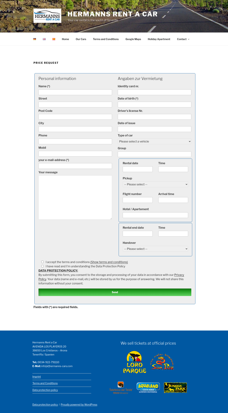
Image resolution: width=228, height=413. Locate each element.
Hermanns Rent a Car (113, 14)
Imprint (36, 376)
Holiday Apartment (159, 39)
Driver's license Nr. (154, 114)
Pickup (155, 181)
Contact (183, 39)
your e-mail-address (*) (75, 163)
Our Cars (81, 39)
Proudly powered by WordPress (79, 404)
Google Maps (133, 39)
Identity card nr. (154, 90)
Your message (75, 195)
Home (65, 39)
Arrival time (173, 197)
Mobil (75, 151)
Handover (155, 246)
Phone (75, 139)
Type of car (154, 138)
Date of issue (154, 126)
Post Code (75, 114)
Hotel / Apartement (155, 212)
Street (75, 102)
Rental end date (138, 231)
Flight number (138, 197)
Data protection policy (45, 389)
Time (173, 167)
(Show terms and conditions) (109, 262)
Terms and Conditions (106, 39)
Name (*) (75, 90)
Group (154, 152)
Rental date (138, 167)
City (75, 126)
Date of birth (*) (154, 102)
